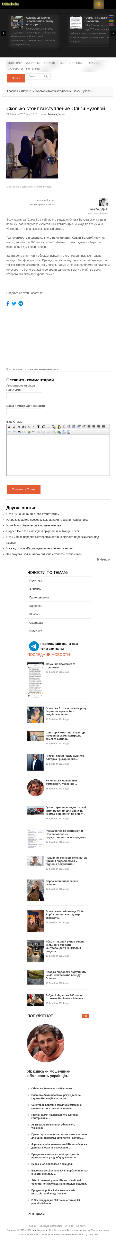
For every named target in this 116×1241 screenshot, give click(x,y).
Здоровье (76, 63)
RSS (98, 4)
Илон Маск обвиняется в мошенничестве (33, 525)
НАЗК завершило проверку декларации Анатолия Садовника (47, 519)
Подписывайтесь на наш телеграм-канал (53, 646)
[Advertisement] (87, 147)
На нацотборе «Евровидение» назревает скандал (39, 548)
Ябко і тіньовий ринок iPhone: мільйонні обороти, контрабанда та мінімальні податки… (65, 946)
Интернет (33, 69)
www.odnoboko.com (98, 213)
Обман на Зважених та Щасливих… (60, 665)
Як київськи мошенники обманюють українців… (61, 782)
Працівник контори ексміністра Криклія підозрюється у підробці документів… (66, 861)
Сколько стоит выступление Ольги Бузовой (63, 91)
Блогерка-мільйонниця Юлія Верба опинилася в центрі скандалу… (65, 914)
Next (113, 33)
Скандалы (15, 69)
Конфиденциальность (50, 1226)
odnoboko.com (39, 1230)
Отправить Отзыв (23, 489)
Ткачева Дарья (56, 114)
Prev (3, 33)
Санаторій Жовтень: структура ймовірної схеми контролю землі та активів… (66, 735)
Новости (10, 4)
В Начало (103, 559)
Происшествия (54, 63)
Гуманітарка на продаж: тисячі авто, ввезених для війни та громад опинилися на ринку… (66, 810)
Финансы (33, 63)
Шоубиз (92, 63)
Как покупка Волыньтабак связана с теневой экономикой (44, 554)
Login (88, 4)
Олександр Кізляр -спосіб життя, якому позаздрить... (39, 21)
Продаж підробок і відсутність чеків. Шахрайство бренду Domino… (66, 975)
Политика (15, 63)
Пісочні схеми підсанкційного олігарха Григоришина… (65, 757)
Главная (12, 91)
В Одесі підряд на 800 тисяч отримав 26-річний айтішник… (66, 997)
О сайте (69, 1226)
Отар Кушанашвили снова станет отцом (33, 514)
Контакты (81, 1226)
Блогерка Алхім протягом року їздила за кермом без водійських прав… (66, 711)
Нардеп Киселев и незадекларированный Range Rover (42, 531)
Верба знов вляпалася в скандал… (53, 1164)
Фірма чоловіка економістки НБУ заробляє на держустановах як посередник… (67, 834)
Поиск (16, 78)
